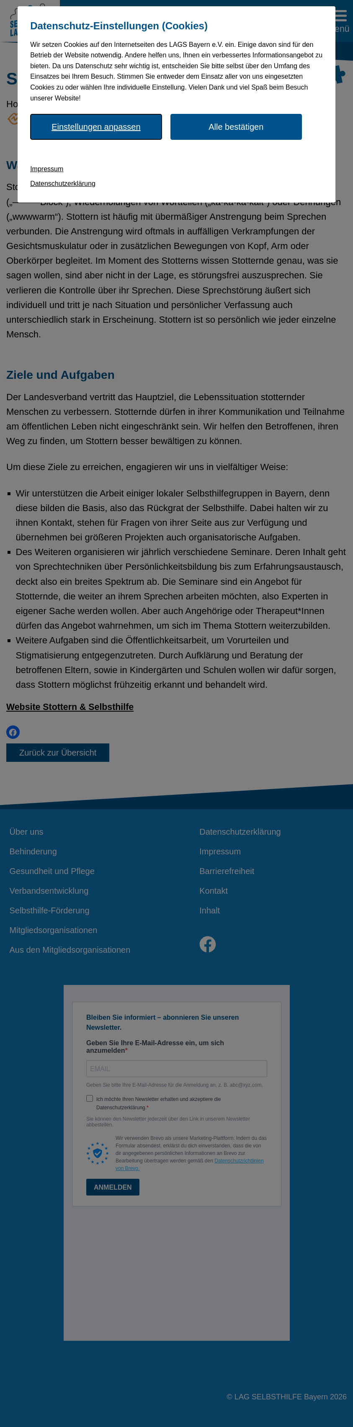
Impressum (46, 168)
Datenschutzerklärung (62, 183)
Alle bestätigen (236, 126)
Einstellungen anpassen (96, 126)
